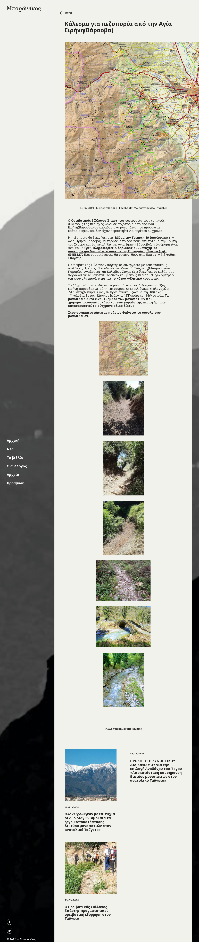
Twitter (162, 208)
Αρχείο (13, 474)
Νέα (10, 449)
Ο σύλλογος (17, 466)
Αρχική (13, 440)
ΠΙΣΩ (66, 13)
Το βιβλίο (15, 457)
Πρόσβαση (15, 483)
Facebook (125, 208)
